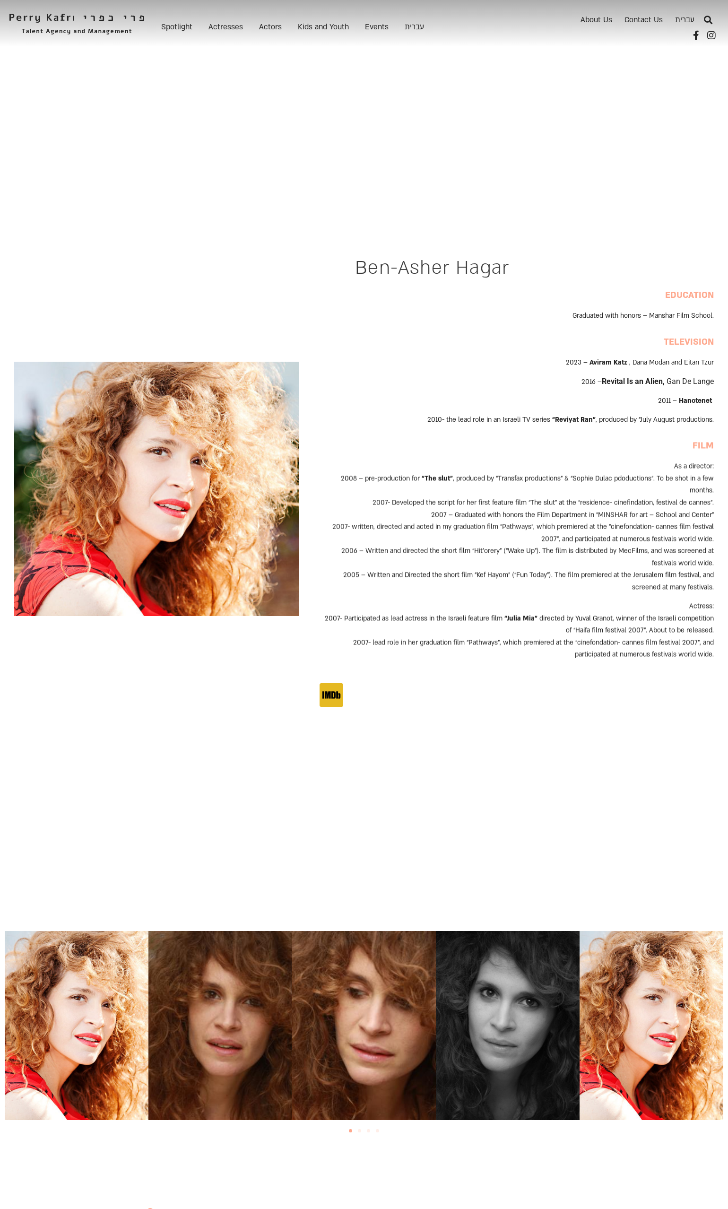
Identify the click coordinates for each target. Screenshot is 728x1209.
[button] (708, 20)
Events (377, 27)
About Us (596, 20)
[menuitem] (414, 27)
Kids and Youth (323, 27)
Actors (270, 27)
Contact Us (643, 20)
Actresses (225, 27)
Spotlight (176, 27)
